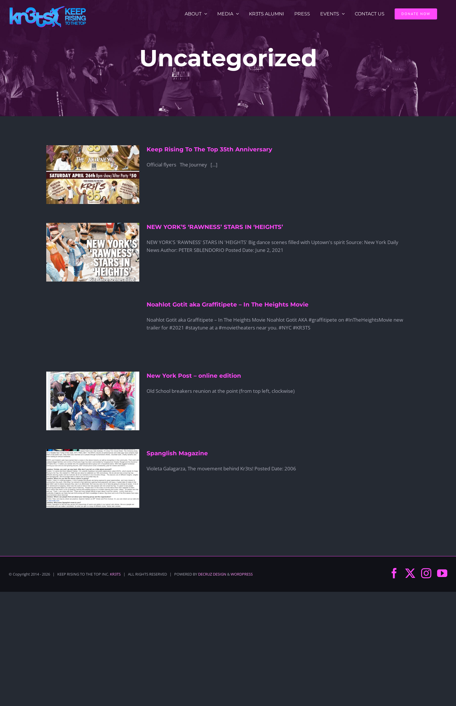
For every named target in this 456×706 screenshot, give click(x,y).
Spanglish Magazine (177, 453)
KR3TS (115, 574)
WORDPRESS (242, 574)
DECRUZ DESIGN (212, 574)
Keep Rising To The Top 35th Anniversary (209, 149)
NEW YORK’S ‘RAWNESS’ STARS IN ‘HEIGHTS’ (215, 226)
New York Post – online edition (194, 375)
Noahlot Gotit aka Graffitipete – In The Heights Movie (228, 304)
